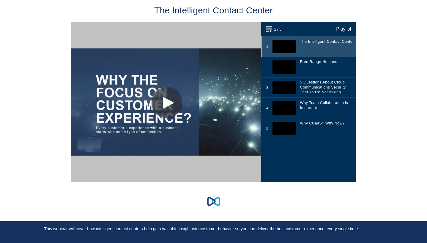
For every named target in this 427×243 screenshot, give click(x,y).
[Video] (213, 102)
